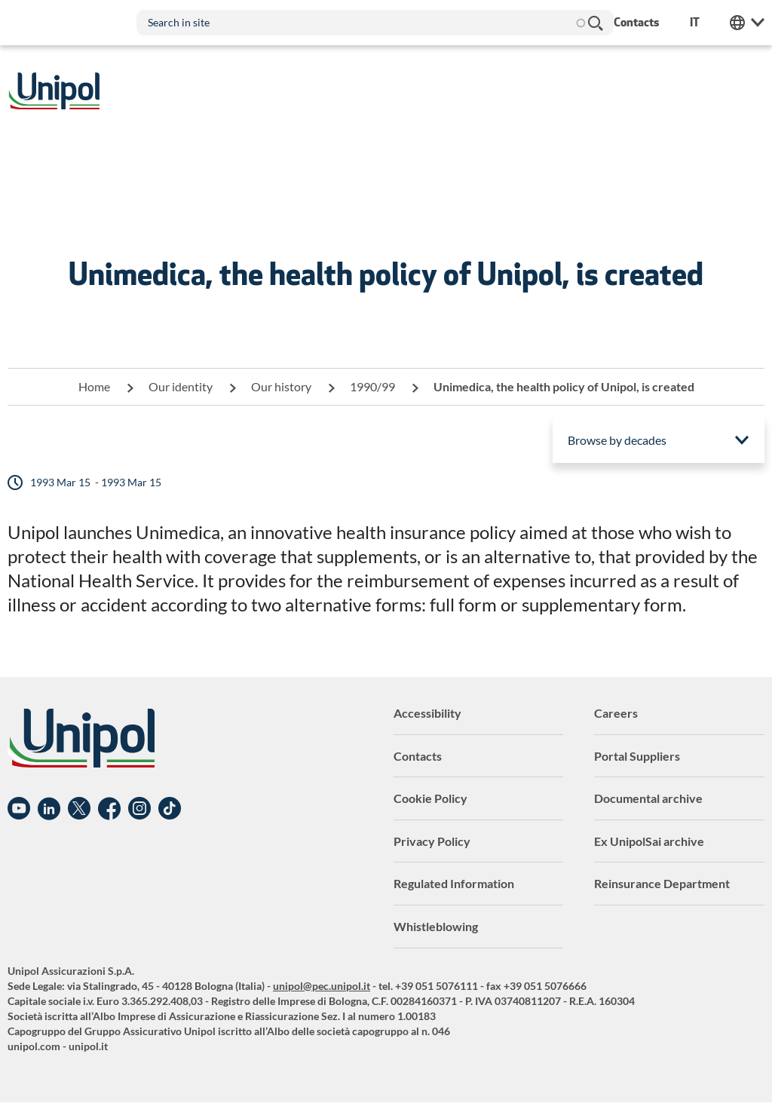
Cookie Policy (430, 798)
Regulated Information (454, 883)
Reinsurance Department (662, 883)
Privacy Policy (432, 841)
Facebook (109, 809)
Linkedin (49, 809)
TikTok (169, 809)
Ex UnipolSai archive (649, 841)
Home (94, 386)
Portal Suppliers (637, 756)
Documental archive (648, 798)
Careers (616, 713)
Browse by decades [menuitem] (617, 440)
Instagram (139, 809)
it (695, 22)
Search (594, 22)
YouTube (19, 809)
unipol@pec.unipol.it (321, 985)
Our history (281, 386)
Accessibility (427, 713)
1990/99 (372, 386)
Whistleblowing (436, 926)
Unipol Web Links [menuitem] (747, 22)
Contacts (418, 756)
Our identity (181, 386)
